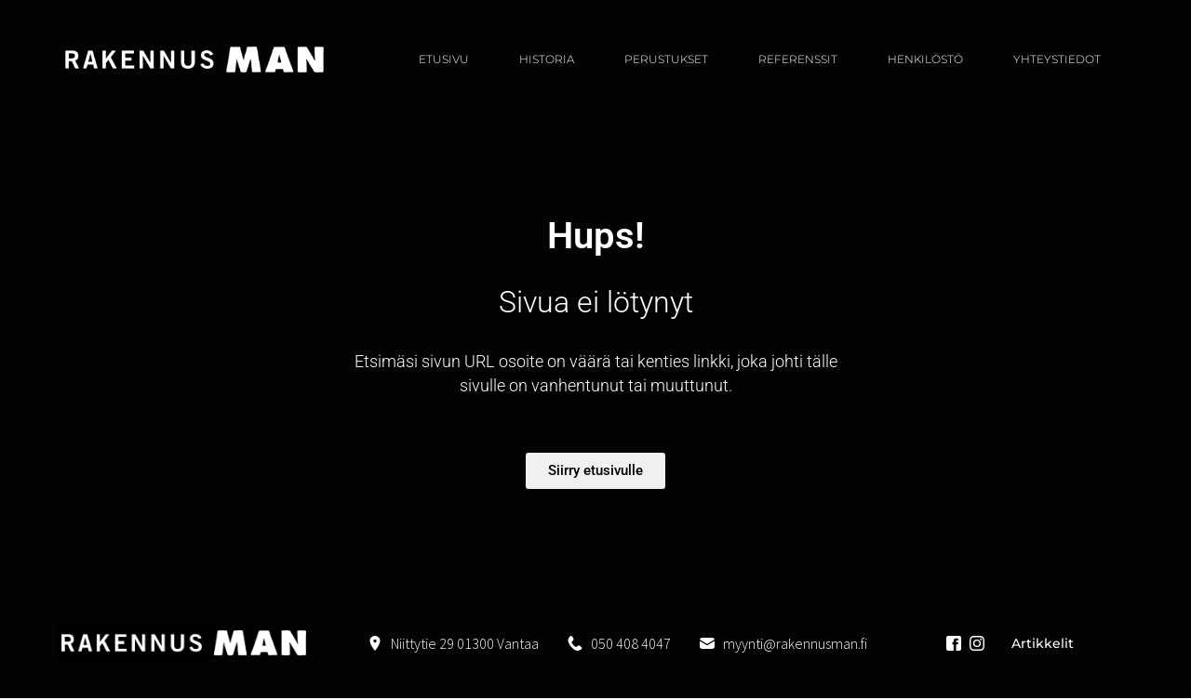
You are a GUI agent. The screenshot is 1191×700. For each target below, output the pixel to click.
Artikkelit (1042, 643)
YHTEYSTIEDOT (1057, 59)
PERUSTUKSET (666, 59)
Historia (546, 59)
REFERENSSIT (797, 59)
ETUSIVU (444, 59)
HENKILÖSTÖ (925, 59)
